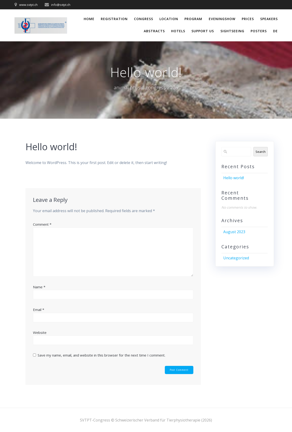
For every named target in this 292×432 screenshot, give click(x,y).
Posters (259, 31)
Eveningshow (222, 19)
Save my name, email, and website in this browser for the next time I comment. (101, 355)
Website (40, 332)
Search (261, 152)
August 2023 (234, 231)
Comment (42, 224)
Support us (202, 31)
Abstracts (154, 31)
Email (38, 309)
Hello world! (233, 177)
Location (168, 19)
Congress (143, 19)
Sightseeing (232, 31)
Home (89, 19)
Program (193, 19)
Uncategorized (236, 258)
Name (39, 287)
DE (275, 31)
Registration (114, 19)
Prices (248, 19)
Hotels (178, 31)
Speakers (269, 19)
